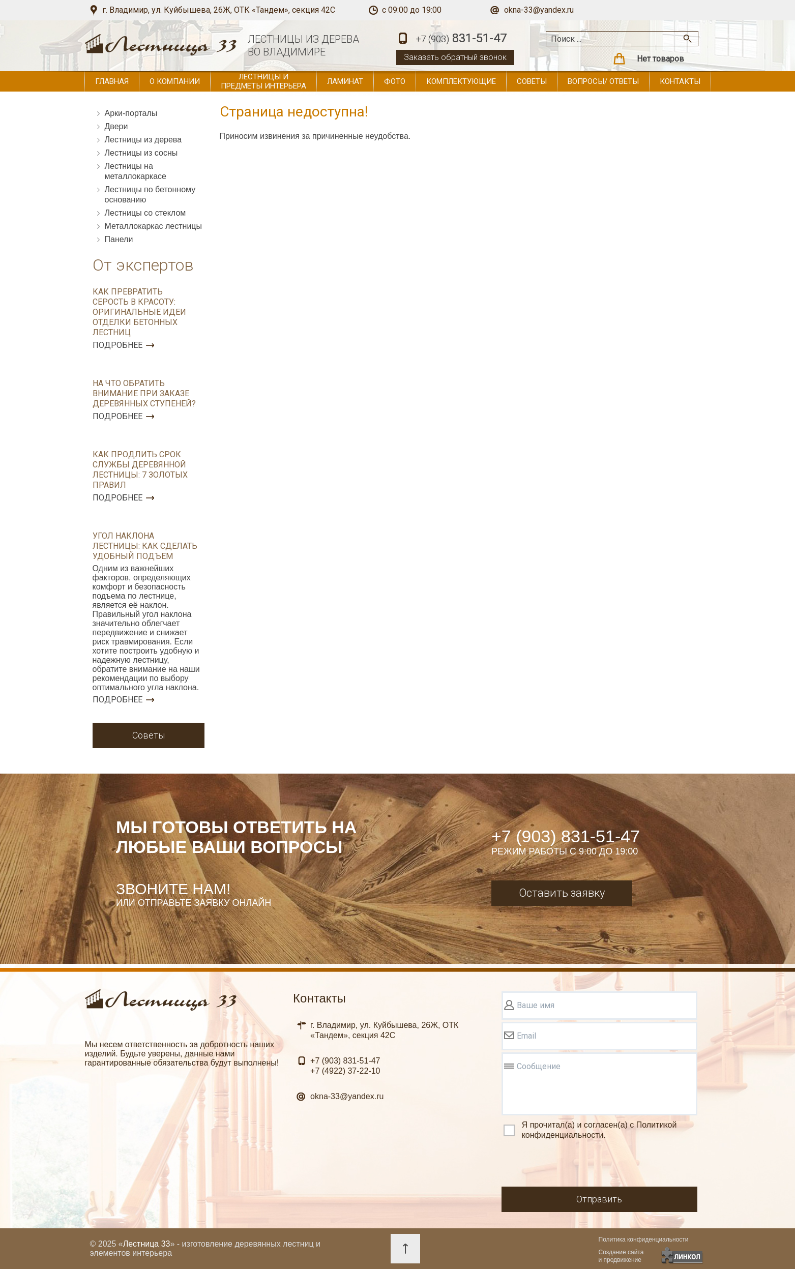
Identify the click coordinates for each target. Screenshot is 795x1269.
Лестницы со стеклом (145, 213)
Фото (394, 81)
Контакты (680, 81)
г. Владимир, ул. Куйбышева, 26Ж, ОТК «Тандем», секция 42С (218, 10)
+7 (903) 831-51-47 (565, 836)
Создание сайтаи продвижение (621, 1256)
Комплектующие (461, 81)
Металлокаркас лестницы (153, 226)
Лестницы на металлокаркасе (135, 171)
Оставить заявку (562, 893)
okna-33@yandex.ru (539, 10)
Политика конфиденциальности (644, 1239)
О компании (175, 81)
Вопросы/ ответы (603, 81)
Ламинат (345, 81)
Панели (119, 239)
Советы (532, 81)
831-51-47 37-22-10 (345, 1065)
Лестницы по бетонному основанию (150, 194)
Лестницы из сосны (141, 153)
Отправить (599, 1199)
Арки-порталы (131, 113)
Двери (116, 126)
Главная (112, 81)
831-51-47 (461, 39)
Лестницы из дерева (143, 139)
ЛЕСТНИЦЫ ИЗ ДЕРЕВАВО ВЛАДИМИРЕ (303, 45)
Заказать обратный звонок (455, 57)
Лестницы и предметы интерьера (263, 81)
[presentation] (579, 1165)
